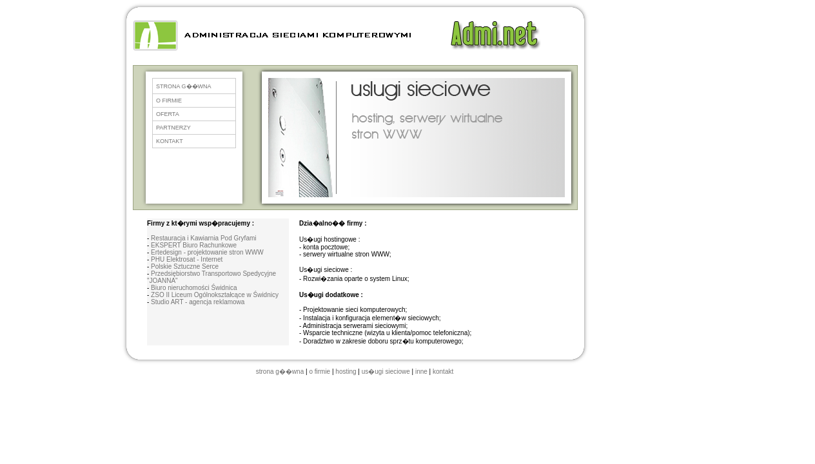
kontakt (443, 371)
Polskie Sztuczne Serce (185, 266)
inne (421, 371)
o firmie (319, 371)
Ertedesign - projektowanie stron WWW (207, 252)
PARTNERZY (173, 127)
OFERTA (167, 114)
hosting (345, 371)
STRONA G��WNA (183, 86)
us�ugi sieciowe (386, 371)
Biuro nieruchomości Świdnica (194, 287)
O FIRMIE (169, 100)
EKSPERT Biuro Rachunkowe (194, 245)
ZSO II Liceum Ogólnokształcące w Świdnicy (215, 294)
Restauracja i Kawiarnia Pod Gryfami (203, 238)
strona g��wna (280, 371)
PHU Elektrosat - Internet (186, 259)
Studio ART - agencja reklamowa (197, 301)
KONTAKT (169, 141)
